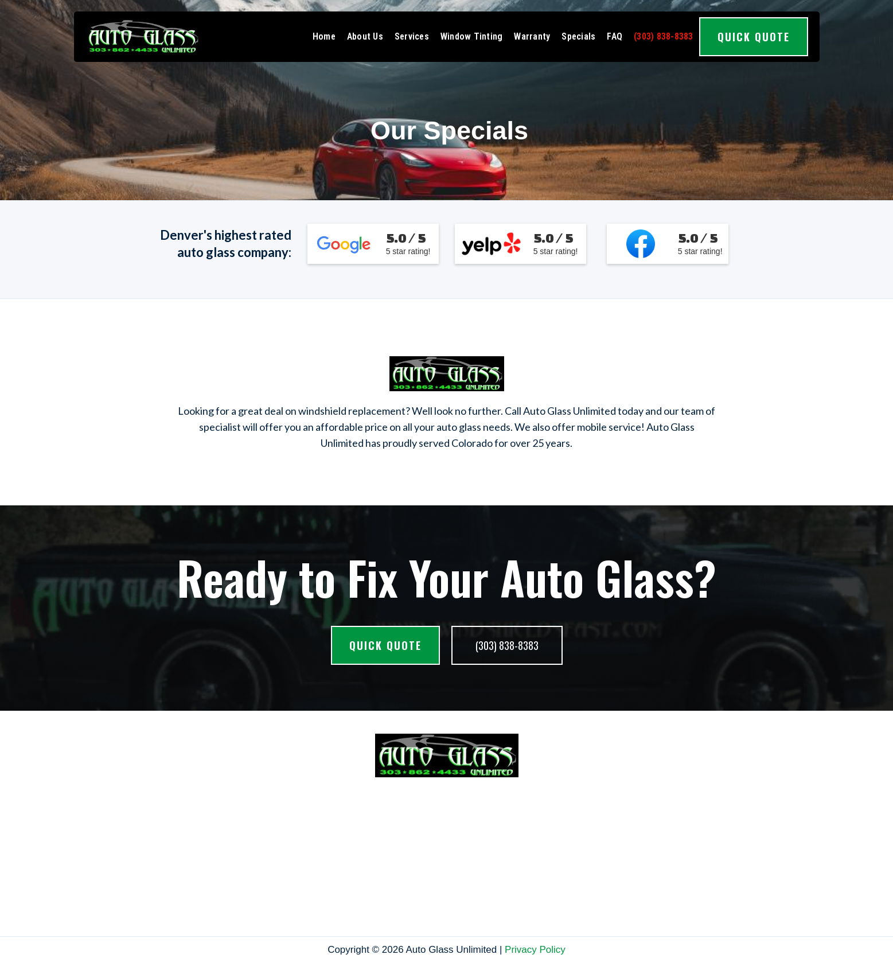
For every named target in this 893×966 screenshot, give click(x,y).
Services (412, 36)
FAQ (614, 36)
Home (324, 36)
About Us (365, 36)
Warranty (532, 36)
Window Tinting (471, 36)
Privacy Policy (535, 949)
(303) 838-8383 (663, 36)
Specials (578, 36)
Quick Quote (753, 36)
